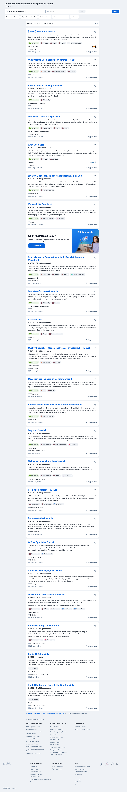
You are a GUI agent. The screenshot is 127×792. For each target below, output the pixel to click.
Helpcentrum (34, 769)
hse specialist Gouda (32, 739)
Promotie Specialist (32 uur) (42, 489)
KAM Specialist (36, 144)
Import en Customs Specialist (43, 291)
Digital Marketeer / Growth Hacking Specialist (51, 685)
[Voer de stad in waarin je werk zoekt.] (66, 11)
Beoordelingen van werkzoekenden (40, 779)
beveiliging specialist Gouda (34, 746)
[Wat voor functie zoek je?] (25, 11)
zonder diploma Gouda (56, 729)
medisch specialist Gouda (33, 753)
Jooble (14, 788)
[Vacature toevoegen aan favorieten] (95, 32)
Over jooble (33, 766)
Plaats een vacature (58, 766)
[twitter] (112, 764)
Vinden (115, 11)
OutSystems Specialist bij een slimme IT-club (51, 59)
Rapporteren (91, 52)
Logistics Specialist (38, 430)
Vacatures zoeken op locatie (83, 729)
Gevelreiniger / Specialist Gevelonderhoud (50, 379)
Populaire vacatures (80, 726)
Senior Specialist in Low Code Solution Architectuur (55, 404)
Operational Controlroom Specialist (46, 594)
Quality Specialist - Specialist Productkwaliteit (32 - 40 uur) (59, 348)
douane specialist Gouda (33, 726)
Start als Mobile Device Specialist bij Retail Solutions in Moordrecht (56, 259)
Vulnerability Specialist (40, 204)
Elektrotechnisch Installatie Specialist (47, 461)
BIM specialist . (35, 319)
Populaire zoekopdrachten (35, 719)
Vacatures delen (57, 769)
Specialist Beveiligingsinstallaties (45, 570)
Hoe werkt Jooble (35, 777)
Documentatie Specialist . (41, 518)
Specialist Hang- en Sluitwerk (43, 625)
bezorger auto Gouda (56, 737)
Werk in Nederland (80, 769)
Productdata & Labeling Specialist (45, 85)
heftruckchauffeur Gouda (57, 747)
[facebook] (101, 764)
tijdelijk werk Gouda (56, 750)
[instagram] (107, 764)
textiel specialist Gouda (33, 736)
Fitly (76, 784)
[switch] (96, 23)
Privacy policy (78, 774)
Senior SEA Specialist (39, 654)
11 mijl (82, 11)
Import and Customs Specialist (44, 116)
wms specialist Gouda (32, 741)
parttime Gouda (54, 739)
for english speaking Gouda (58, 732)
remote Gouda (54, 744)
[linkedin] (117, 764)
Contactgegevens (35, 771)
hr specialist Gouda (31, 729)
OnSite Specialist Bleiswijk (42, 542)
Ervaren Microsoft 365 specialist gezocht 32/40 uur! (55, 175)
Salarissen (78, 779)
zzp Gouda (53, 734)
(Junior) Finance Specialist (42, 31)
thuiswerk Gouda (55, 726)
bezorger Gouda (55, 742)
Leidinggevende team (36, 774)
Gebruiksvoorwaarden (81, 771)
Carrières (32, 782)
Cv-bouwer (78, 781)
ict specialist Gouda (32, 744)
